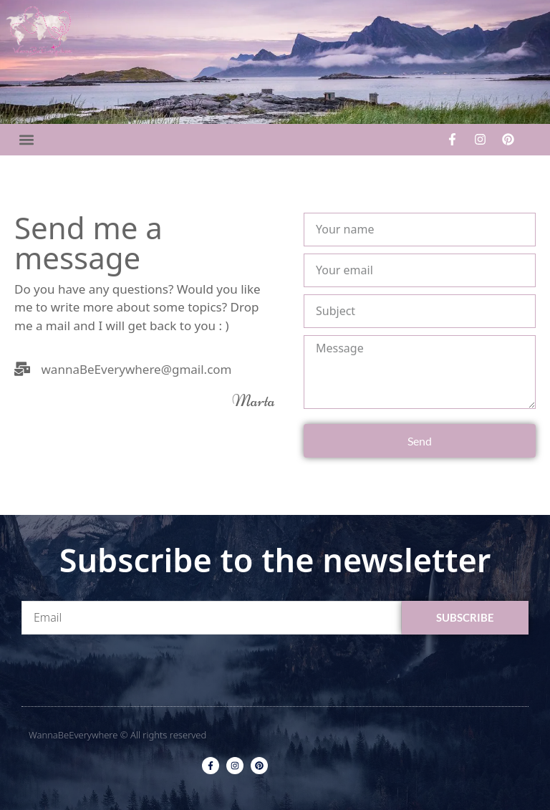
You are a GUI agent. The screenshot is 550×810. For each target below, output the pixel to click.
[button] (26, 139)
